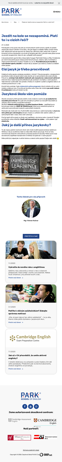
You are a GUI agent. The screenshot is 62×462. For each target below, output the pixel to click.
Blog (15, 22)
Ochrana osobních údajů (31, 450)
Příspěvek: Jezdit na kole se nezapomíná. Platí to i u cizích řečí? (38, 22)
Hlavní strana (5, 22)
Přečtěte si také (31, 236)
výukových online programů (30, 86)
